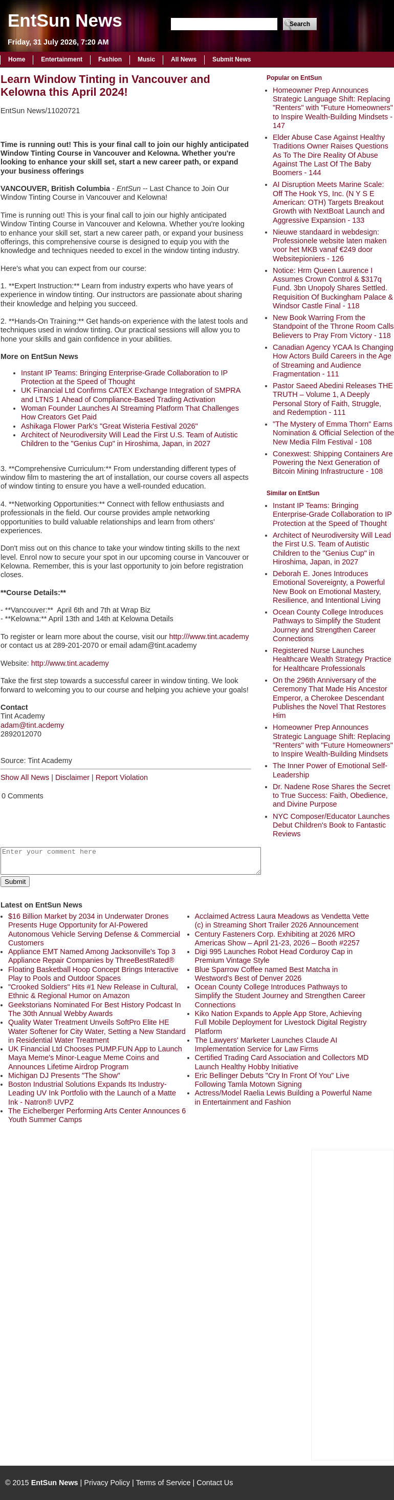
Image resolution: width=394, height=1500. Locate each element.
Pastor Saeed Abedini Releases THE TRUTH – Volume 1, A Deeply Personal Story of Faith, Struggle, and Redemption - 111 (333, 399)
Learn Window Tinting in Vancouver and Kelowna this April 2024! (105, 86)
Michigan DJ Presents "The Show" (64, 1075)
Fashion (110, 59)
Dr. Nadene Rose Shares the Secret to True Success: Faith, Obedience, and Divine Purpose (331, 796)
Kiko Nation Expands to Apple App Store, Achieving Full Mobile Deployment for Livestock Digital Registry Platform (281, 1022)
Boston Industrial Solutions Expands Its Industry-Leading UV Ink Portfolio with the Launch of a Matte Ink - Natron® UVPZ (92, 1093)
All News (183, 59)
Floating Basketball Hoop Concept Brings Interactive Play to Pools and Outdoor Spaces (93, 973)
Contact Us (214, 1482)
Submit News (231, 59)
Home (16, 59)
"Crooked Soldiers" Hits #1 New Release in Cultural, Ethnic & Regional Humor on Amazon (93, 991)
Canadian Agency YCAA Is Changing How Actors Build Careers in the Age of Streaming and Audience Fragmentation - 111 (333, 360)
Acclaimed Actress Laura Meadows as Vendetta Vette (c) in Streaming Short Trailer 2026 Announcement (282, 920)
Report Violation (122, 777)
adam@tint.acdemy (32, 725)
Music (146, 59)
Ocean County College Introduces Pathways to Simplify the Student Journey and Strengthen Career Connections (328, 625)
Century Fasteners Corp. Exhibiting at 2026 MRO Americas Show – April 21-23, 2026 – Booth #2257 (277, 938)
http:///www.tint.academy (209, 636)
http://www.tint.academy (70, 663)
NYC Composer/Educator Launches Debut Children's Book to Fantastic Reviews (331, 825)
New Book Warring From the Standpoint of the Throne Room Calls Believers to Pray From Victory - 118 (333, 326)
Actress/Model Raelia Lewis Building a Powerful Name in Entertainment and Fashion (283, 1097)
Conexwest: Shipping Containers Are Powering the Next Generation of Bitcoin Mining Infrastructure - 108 (332, 463)
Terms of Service (163, 1482)
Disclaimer (72, 777)
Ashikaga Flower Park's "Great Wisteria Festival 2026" (109, 426)
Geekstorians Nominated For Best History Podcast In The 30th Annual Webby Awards (94, 1009)
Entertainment (61, 59)
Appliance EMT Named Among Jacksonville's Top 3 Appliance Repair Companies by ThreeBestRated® (92, 955)
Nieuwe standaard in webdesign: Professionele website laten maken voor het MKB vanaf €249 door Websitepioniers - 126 (329, 245)
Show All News (25, 777)
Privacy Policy (107, 1482)
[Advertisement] (352, 1303)
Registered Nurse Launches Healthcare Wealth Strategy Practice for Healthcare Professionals (332, 659)
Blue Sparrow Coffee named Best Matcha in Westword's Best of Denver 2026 (266, 973)
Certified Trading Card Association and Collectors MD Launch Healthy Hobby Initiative (282, 1061)
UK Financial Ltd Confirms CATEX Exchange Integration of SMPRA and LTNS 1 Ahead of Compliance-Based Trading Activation (130, 394)
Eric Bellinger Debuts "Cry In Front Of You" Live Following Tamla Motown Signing (272, 1079)
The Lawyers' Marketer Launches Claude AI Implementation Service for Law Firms (266, 1044)
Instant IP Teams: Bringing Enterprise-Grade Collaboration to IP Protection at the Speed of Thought (332, 514)
